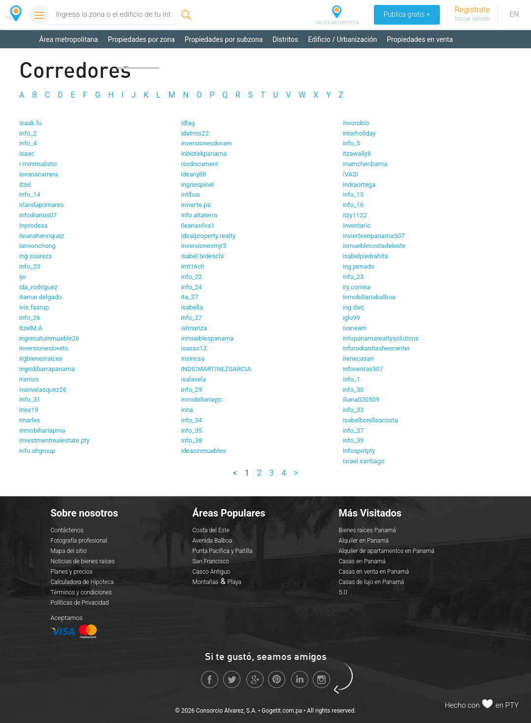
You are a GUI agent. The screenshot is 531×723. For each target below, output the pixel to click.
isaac (26, 153)
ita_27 (189, 297)
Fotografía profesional (79, 540)
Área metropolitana (68, 39)
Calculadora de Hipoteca (82, 582)
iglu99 (351, 317)
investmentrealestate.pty (54, 440)
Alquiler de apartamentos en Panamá (386, 551)
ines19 (28, 409)
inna (187, 409)
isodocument (199, 164)
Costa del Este (211, 530)
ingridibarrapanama (47, 369)
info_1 (351, 379)
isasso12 (193, 348)
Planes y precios (72, 571)
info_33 (353, 409)
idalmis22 (195, 133)
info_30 (353, 389)
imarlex (29, 420)
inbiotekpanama (204, 153)
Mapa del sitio (69, 551)
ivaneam (355, 328)
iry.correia (357, 287)
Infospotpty (359, 450)
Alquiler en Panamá (363, 540)
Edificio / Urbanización (342, 39)
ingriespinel (197, 184)
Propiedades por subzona (224, 39)
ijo (22, 276)
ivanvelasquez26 (42, 389)
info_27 (191, 317)
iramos (29, 379)
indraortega (359, 184)
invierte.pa (195, 204)
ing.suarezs (35, 256)
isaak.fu (30, 123)
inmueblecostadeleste (374, 245)
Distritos (285, 39)
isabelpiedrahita (365, 256)
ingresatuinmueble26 (49, 338)
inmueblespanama (207, 338)
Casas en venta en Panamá (373, 571)
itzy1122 (355, 215)
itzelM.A (30, 328)
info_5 (351, 143)
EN (514, 14)
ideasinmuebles (203, 450)
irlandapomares (41, 204)
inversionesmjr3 (203, 245)
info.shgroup (37, 450)
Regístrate (472, 9)
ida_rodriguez (38, 287)
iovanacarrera (38, 174)
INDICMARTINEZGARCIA (216, 369)
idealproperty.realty (208, 236)
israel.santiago (364, 461)
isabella (192, 307)
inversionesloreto (43, 348)
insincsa (192, 358)
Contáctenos (67, 530)
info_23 (353, 276)
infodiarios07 (38, 215)
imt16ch (192, 266)
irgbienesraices (41, 358)
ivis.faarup (34, 307)
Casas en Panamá (361, 561)
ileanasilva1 (197, 225)
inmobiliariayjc (201, 399)
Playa (234, 582)
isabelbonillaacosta (370, 420)
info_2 (27, 133)
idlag (188, 123)
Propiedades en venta (420, 39)
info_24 (191, 287)
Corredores (138, 59)
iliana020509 (361, 399)
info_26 (29, 317)
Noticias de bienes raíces (83, 561)
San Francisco (211, 561)
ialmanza (194, 328)
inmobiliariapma (42, 430)
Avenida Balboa (212, 540)
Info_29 (191, 389)
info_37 (353, 430)
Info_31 (29, 399)
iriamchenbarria (365, 164)
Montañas (206, 582)
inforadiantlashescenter (376, 348)
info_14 (29, 194)
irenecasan (358, 358)
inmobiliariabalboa (369, 297)
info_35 (191, 430)
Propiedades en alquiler (75, 59)
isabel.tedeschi (202, 256)
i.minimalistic (38, 164)
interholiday (359, 133)
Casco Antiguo (212, 571)
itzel (25, 184)
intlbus (190, 194)
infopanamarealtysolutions (381, 338)
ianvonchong (37, 245)
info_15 (353, 194)
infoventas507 (363, 369)
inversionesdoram (206, 143)
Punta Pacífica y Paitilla (223, 551)
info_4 (27, 143)
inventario (357, 225)
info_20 (29, 266)
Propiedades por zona (141, 39)
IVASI (350, 174)
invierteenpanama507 (374, 236)
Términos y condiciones (81, 592)
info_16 (353, 204)
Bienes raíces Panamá (367, 530)
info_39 (353, 440)
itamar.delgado (40, 297)
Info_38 (191, 440)
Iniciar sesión (472, 18)
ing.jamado (358, 266)
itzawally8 (357, 153)
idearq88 (193, 174)
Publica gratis (406, 15)
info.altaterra (199, 215)
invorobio (356, 123)
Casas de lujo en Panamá (371, 582)
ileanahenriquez (41, 236)
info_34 (191, 420)
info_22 (191, 276)
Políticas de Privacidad (80, 602)
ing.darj (353, 307)
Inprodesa (33, 225)
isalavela (193, 379)
